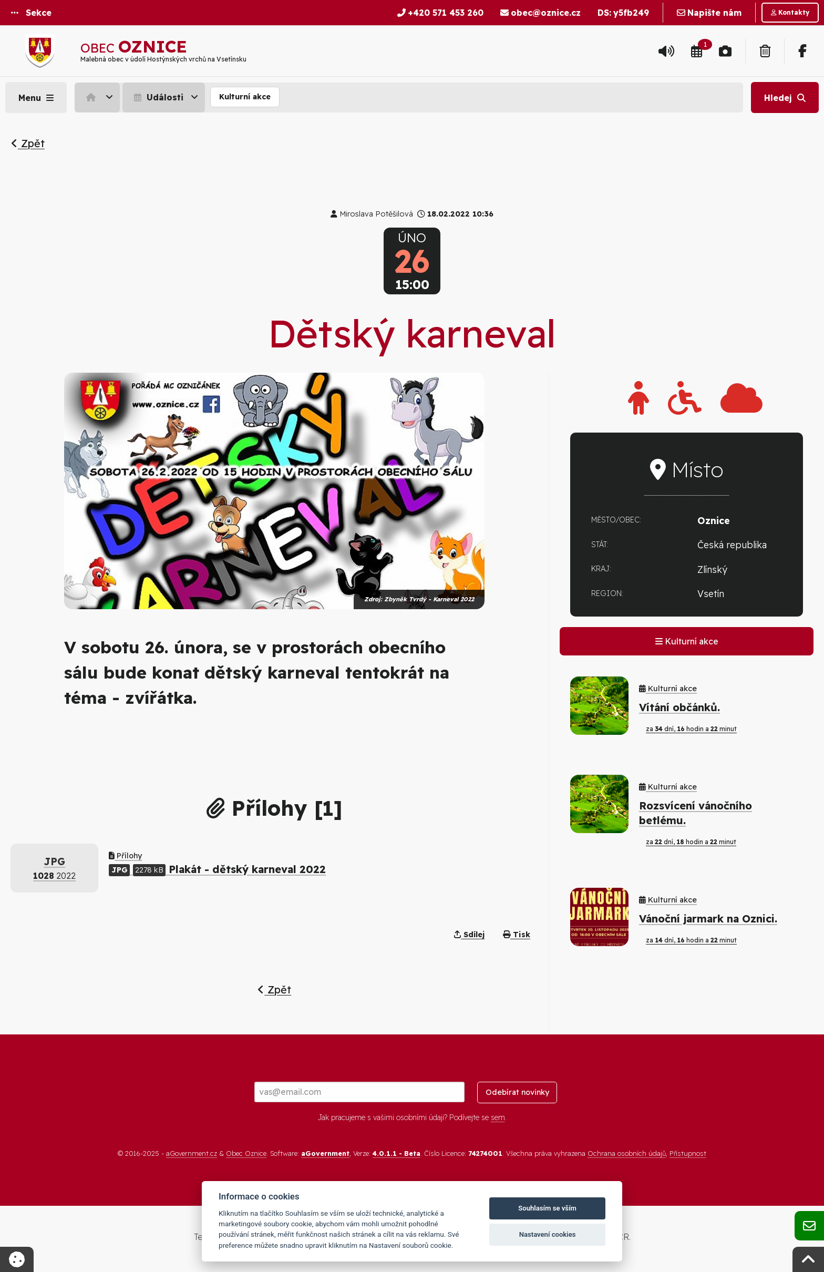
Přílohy (125, 855)
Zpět (28, 143)
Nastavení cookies (547, 1234)
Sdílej (469, 934)
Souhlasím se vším (547, 1208)
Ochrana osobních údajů (627, 1153)
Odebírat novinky (517, 1092)
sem (498, 1117)
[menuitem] (98, 97)
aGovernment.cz (191, 1153)
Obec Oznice (246, 1153)
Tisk (516, 934)
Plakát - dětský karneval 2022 (217, 869)
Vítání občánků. (679, 707)
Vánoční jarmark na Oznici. (708, 918)
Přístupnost (688, 1153)
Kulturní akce (245, 96)
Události (157, 97)
